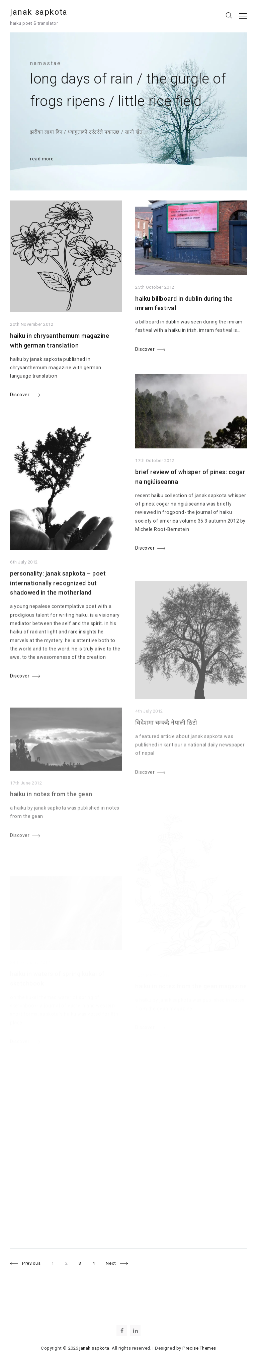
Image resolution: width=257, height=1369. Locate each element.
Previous (31, 1263)
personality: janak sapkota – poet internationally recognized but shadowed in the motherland (58, 592)
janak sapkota (39, 12)
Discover (19, 395)
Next (111, 1263)
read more (42, 158)
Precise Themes (199, 1348)
